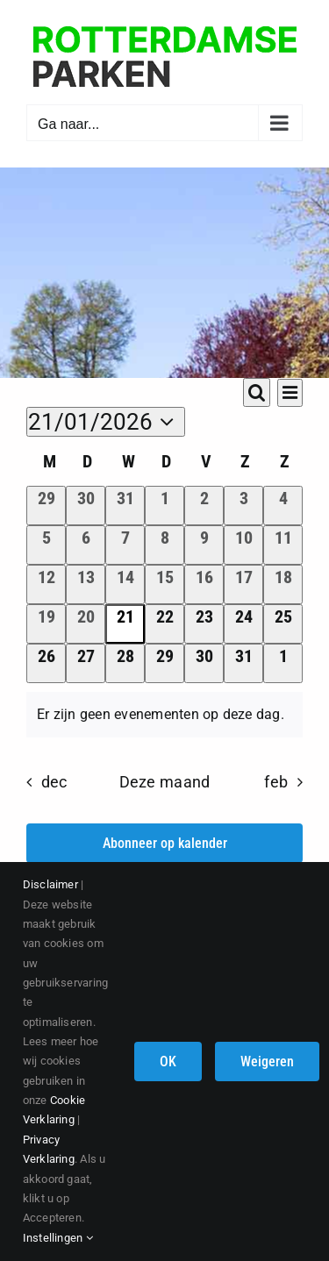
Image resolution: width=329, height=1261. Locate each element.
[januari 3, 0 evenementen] (243, 505)
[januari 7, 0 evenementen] (125, 545)
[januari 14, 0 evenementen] (125, 584)
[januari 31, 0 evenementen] (243, 663)
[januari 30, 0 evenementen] (204, 663)
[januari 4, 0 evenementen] (283, 505)
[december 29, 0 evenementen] (46, 505)
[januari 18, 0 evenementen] (283, 584)
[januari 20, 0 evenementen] (85, 624)
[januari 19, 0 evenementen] (46, 624)
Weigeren (267, 1061)
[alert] (164, 714)
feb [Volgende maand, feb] (276, 782)
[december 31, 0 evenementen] (125, 505)
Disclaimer (50, 884)
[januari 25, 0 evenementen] (283, 624)
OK (168, 1061)
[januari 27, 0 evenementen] (85, 663)
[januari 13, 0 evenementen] (85, 584)
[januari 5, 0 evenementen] (46, 545)
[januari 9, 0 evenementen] (204, 545)
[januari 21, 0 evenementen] (125, 624)
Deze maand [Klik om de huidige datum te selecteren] (165, 782)
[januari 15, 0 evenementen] (164, 584)
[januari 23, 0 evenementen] (204, 624)
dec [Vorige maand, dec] (54, 782)
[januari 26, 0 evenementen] (46, 663)
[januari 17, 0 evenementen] (243, 584)
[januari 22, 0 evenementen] (164, 624)
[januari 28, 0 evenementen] (125, 663)
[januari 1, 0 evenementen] (164, 505)
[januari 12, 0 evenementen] (46, 584)
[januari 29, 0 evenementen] (164, 663)
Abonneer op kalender (165, 843)
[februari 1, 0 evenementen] (283, 663)
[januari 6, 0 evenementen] (85, 545)
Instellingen (58, 1237)
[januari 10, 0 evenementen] (243, 545)
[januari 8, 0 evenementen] (164, 545)
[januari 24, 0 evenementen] (243, 624)
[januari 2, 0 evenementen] (204, 505)
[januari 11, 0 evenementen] (283, 545)
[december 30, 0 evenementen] (85, 505)
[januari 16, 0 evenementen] (204, 584)
